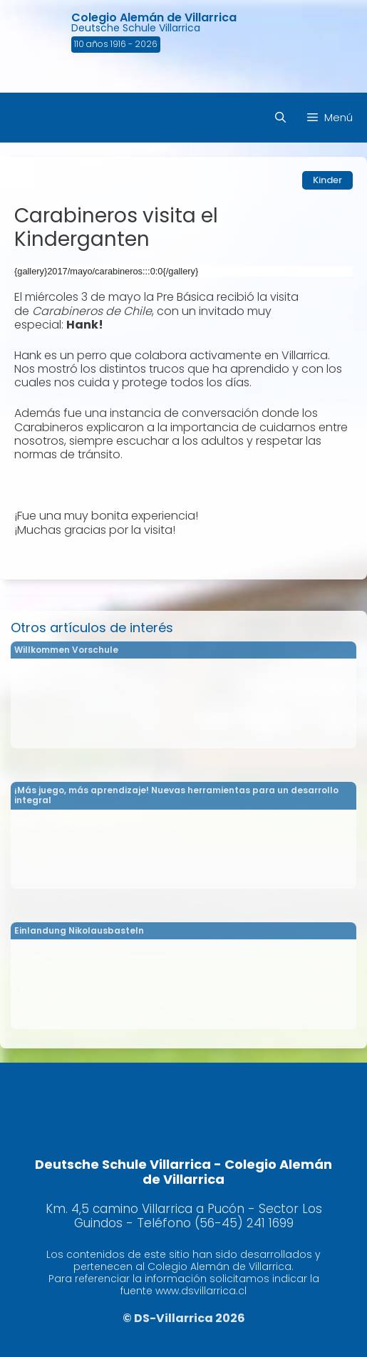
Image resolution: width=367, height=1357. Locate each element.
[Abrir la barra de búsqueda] (280, 118)
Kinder (327, 180)
